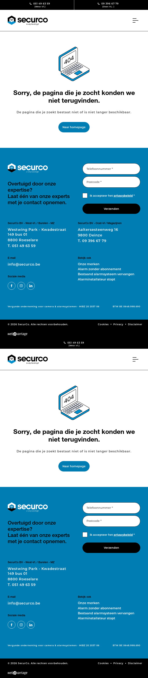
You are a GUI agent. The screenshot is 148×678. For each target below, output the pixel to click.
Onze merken (88, 264)
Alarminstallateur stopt (96, 279)
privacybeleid (123, 195)
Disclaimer (135, 324)
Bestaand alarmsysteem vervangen (106, 274)
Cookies (103, 324)
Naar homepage (74, 127)
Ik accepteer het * (112, 195)
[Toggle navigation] (136, 20)
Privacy (118, 324)
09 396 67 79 (108, 5)
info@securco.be (24, 264)
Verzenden (111, 209)
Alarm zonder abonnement (99, 269)
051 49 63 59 (40, 5)
